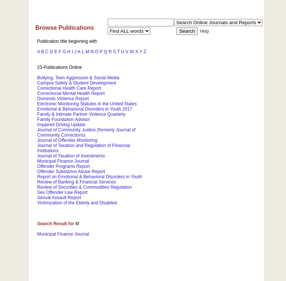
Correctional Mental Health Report (71, 93)
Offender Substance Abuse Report (71, 171)
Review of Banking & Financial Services (76, 182)
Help (204, 31)
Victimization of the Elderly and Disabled (77, 202)
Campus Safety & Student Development (76, 83)
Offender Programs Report (63, 166)
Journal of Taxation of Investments (71, 156)
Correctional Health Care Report (69, 88)
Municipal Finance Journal (63, 161)
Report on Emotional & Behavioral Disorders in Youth (89, 176)
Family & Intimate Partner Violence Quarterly (81, 114)
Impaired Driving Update (61, 124)
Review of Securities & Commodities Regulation (84, 187)
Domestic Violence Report (63, 98)
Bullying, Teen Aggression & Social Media (78, 77)
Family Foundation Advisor (63, 119)
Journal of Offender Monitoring (67, 140)
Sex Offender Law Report (62, 192)
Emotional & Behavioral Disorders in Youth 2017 (85, 109)
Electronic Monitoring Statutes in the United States (87, 103)
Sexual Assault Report (59, 197)
